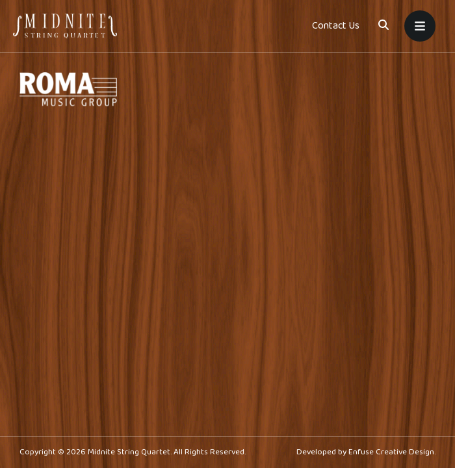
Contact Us (335, 26)
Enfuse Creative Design (391, 452)
